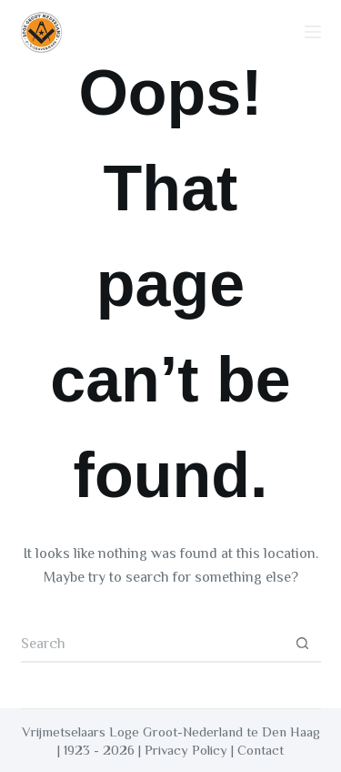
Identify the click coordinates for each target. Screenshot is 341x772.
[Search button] (303, 644)
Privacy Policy (186, 749)
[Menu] (313, 32)
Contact (260, 749)
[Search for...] (153, 644)
